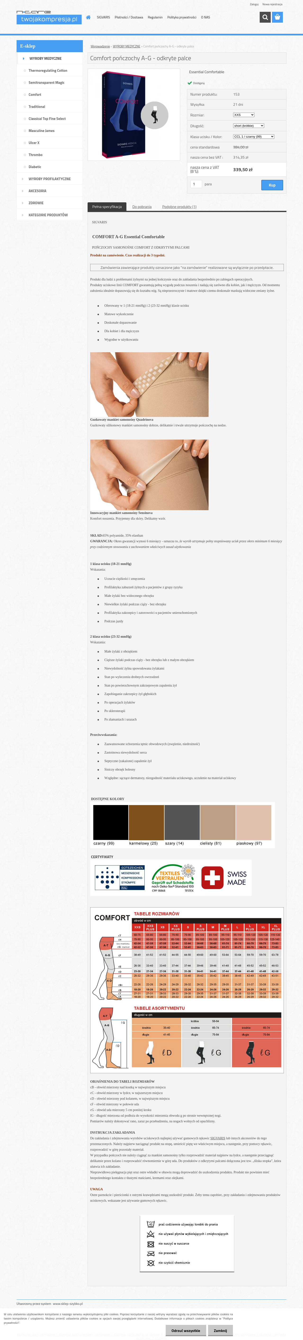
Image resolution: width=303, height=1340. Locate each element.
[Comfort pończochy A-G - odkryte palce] (134, 70)
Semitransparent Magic (47, 82)
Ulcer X (34, 142)
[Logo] (49, 17)
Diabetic (35, 167)
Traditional (37, 106)
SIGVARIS (103, 17)
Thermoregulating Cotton (48, 70)
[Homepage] (88, 17)
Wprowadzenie (100, 46)
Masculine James (41, 130)
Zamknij (220, 1330)
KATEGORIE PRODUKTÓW (48, 215)
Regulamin (155, 17)
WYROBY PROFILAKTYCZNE (50, 179)
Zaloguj (254, 4)
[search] (265, 17)
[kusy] (196, 184)
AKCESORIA (37, 191)
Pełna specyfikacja (107, 206)
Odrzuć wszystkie (186, 1330)
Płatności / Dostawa (129, 17)
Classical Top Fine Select (47, 118)
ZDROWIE (36, 203)
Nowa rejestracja (272, 4)
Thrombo (35, 154)
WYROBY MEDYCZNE (46, 58)
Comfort (35, 94)
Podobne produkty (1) (179, 206)
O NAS (205, 17)
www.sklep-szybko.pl (68, 1303)
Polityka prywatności (181, 17)
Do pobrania (142, 206)
